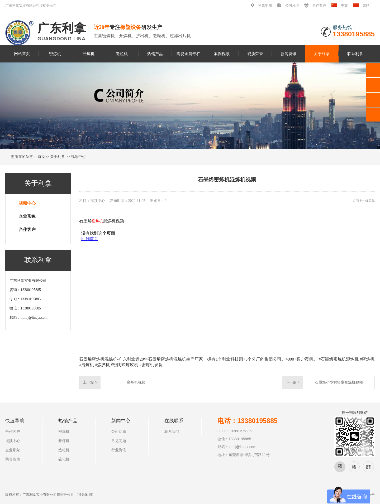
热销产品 (155, 54)
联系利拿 (355, 54)
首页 (41, 157)
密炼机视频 (136, 382)
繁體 (366, 5)
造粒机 (122, 54)
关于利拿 (322, 54)
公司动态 (118, 432)
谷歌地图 (85, 495)
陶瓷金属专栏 (188, 54)
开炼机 (88, 54)
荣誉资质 (12, 459)
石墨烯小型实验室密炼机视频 (339, 382)
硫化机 (63, 459)
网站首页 (22, 54)
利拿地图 (265, 5)
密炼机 (55, 54)
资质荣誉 (255, 54)
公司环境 (292, 5)
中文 (344, 5)
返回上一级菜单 (364, 201)
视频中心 (78, 157)
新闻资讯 (288, 54)
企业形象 (27, 216)
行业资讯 (118, 450)
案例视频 (222, 54)
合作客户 (319, 5)
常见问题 (118, 441)
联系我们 (171, 432)
